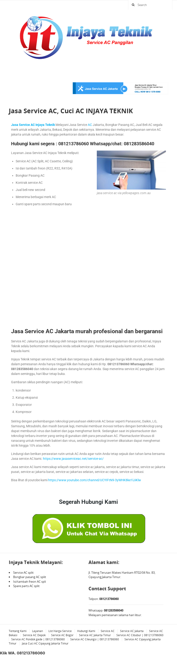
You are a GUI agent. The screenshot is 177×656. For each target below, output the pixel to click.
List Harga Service (60, 631)
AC (90, 125)
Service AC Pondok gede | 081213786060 (38, 639)
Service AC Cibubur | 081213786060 (139, 635)
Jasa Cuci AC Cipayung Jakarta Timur (45, 643)
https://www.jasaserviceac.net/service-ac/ (73, 458)
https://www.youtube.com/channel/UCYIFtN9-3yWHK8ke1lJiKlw (94, 480)
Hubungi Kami (86, 631)
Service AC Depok (34, 635)
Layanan (37, 631)
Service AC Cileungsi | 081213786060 (94, 639)
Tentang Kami (18, 631)
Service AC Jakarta (132, 631)
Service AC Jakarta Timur (95, 635)
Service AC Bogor (62, 635)
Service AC (108, 631)
